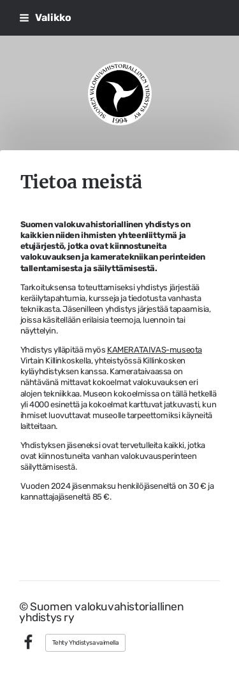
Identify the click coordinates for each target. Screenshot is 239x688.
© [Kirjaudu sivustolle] (24, 606)
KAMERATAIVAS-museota (154, 350)
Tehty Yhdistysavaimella (85, 643)
